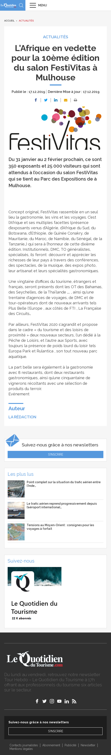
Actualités (26, 20)
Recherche (21, 5)
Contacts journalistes (24, 745)
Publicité (70, 745)
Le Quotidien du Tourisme (8, 5)
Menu (42, 5)
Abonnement (51, 745)
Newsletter (88, 745)
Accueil (9, 20)
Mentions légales (21, 749)
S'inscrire (55, 454)
